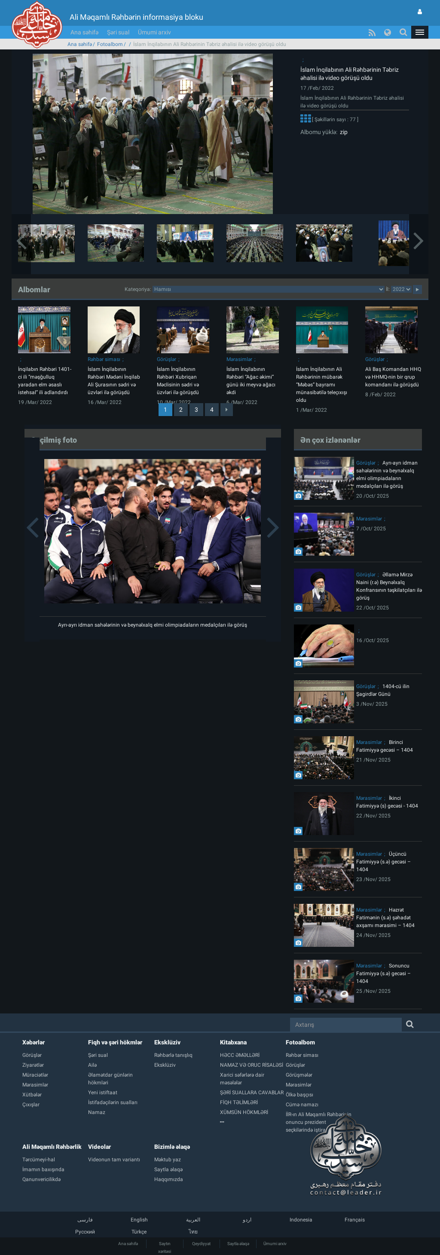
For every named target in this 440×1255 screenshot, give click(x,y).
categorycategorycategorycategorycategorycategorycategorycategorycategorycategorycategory (269, 289)
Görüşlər (166, 359)
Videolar (99, 1146)
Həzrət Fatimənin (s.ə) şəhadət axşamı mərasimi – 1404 (385, 917)
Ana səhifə (84, 32)
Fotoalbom (110, 44)
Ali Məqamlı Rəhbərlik (52, 1146)
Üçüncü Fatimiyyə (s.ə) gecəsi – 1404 (383, 861)
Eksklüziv (167, 1042)
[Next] (226, 409)
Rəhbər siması (104, 359)
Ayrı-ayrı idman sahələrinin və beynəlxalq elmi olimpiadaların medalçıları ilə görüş (152, 625)
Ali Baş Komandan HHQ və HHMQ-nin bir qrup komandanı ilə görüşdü (393, 377)
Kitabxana (233, 1042)
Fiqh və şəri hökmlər (115, 1042)
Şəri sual (118, 32)
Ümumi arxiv (154, 32)
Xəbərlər (33, 1042)
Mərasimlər (239, 359)
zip (342, 132)
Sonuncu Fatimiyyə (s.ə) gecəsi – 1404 (383, 973)
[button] (419, 32)
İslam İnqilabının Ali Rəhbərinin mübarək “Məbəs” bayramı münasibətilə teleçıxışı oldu (321, 384)
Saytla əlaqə (238, 1243)
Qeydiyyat (201, 1243)
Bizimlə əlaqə (172, 1146)
